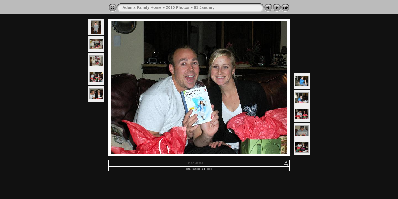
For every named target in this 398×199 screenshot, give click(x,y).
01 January (204, 7)
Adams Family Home (142, 7)
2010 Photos (178, 7)
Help (210, 168)
